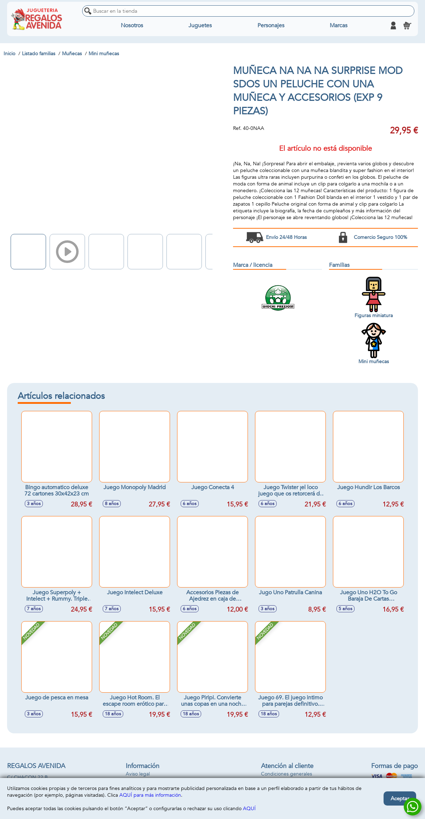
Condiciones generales (286, 774)
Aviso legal (138, 774)
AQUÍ (249, 808)
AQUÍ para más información (150, 795)
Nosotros (132, 25)
